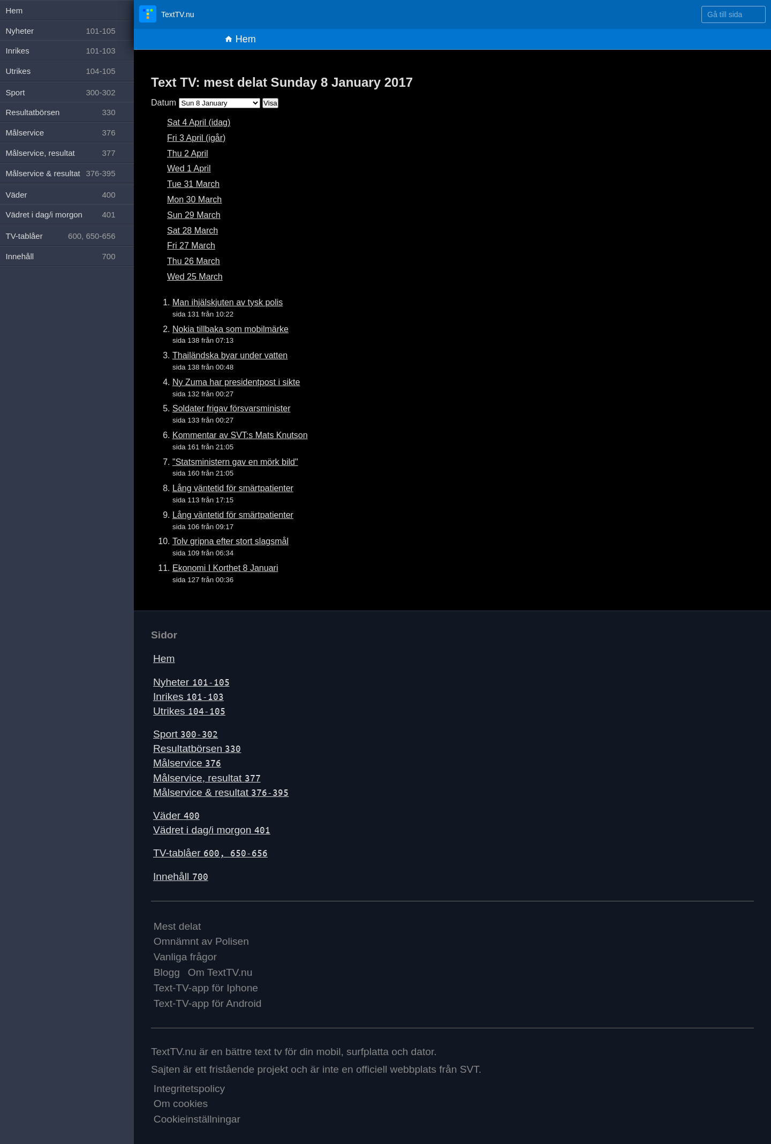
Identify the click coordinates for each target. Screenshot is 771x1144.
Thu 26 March (193, 261)
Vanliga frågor (185, 956)
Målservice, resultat (207, 778)
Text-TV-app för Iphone (206, 988)
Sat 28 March (192, 230)
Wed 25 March (195, 276)
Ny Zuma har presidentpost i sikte (236, 382)
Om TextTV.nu (220, 972)
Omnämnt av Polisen (201, 941)
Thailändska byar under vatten (230, 355)
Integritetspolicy (189, 1088)
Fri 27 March (191, 245)
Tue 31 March (193, 184)
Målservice (187, 763)
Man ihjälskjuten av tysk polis (227, 302)
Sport (185, 734)
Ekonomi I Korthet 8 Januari (225, 568)
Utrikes (189, 711)
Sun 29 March (194, 215)
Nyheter (191, 682)
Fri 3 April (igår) (196, 137)
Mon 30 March (194, 199)
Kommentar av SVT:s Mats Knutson (240, 435)
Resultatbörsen (197, 748)
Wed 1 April (189, 168)
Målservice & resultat (221, 792)
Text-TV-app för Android (208, 1003)
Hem (240, 39)
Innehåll (180, 876)
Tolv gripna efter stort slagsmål (230, 541)
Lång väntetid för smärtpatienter (232, 488)
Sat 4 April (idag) (198, 122)
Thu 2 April (187, 153)
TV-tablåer (210, 853)
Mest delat (177, 926)
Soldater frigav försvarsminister (231, 408)
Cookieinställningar (197, 1119)
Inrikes (188, 696)
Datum (163, 102)
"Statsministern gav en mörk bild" (235, 461)
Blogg (167, 972)
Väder (176, 815)
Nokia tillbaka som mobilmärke (230, 329)
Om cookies (181, 1103)
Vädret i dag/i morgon (211, 830)
